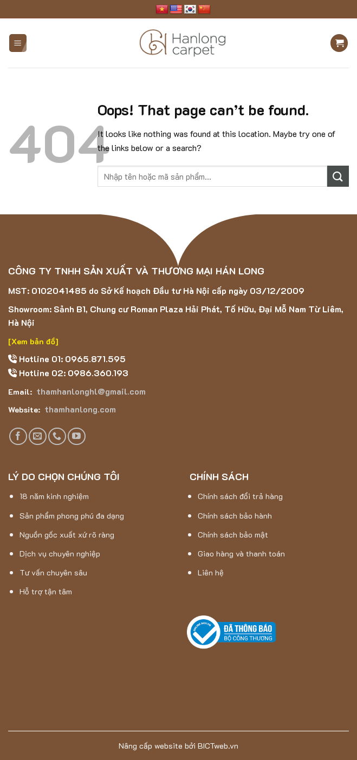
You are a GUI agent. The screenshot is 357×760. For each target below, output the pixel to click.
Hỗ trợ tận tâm (46, 591)
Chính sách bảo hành (235, 515)
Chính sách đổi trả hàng (240, 496)
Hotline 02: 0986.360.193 (72, 372)
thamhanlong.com (79, 409)
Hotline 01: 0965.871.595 (71, 358)
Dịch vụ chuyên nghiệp (60, 553)
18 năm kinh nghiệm (54, 496)
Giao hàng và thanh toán (241, 553)
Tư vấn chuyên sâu (53, 572)
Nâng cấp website (151, 746)
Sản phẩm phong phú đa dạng (72, 515)
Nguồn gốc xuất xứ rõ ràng (67, 534)
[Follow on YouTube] (77, 436)
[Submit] (338, 176)
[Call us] (57, 436)
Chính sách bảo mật (233, 534)
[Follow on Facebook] (18, 436)
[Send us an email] (38, 436)
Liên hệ (211, 572)
